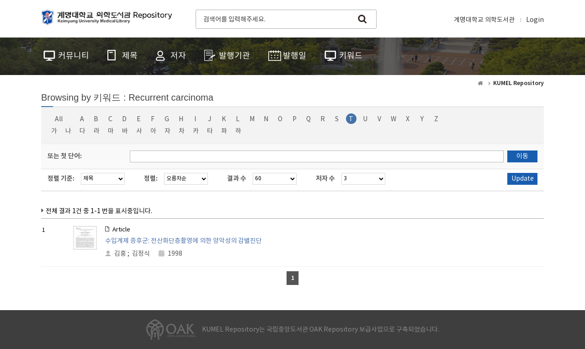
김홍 (120, 254)
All (59, 119)
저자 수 (325, 179)
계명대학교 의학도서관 (484, 20)
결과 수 (236, 179)
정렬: (151, 179)
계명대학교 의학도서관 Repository (108, 18)
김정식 (141, 254)
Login (535, 20)
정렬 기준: (61, 179)
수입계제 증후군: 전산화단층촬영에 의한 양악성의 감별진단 (183, 241)
